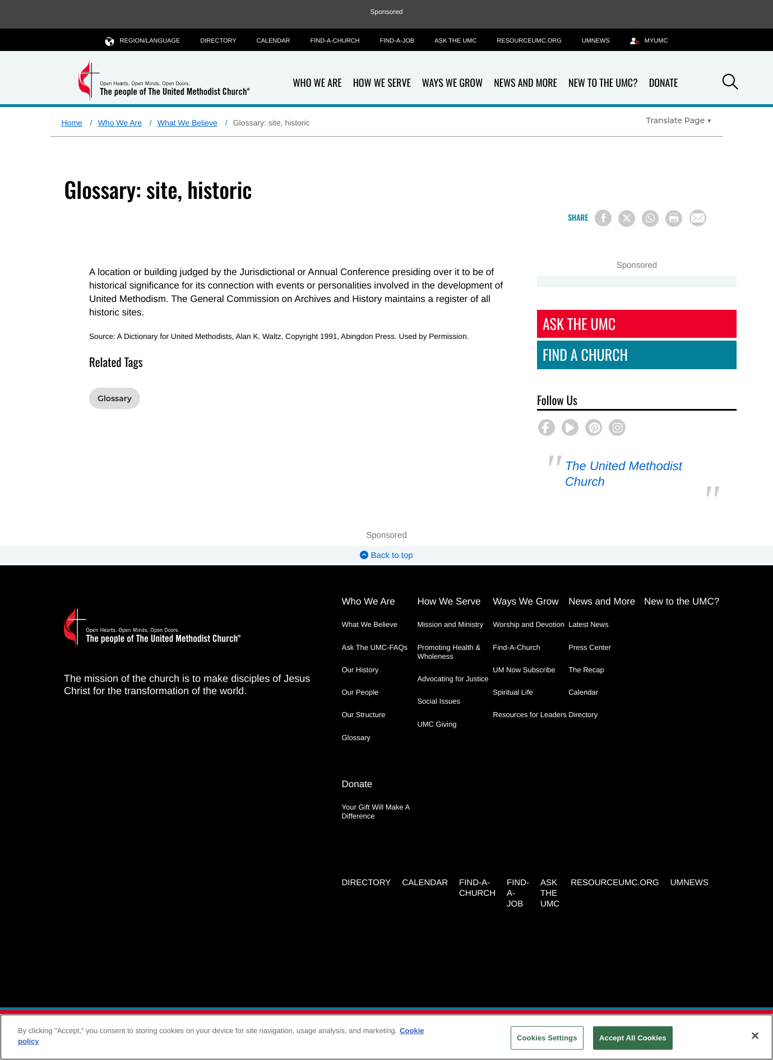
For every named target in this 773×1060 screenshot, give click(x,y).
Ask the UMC (455, 41)
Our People (360, 692)
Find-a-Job (396, 41)
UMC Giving (436, 724)
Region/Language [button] (143, 40)
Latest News (588, 624)
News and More (525, 83)
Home (72, 122)
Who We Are (318, 83)
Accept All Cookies (632, 1038)
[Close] (755, 1035)
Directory (218, 41)
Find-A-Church (334, 41)
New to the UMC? (603, 83)
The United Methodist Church (623, 474)
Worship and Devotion (528, 624)
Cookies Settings (547, 1038)
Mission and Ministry (450, 624)
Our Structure (364, 714)
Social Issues (438, 701)
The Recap (586, 670)
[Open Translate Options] (679, 120)
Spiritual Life (513, 692)
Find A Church (585, 354)
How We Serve (382, 83)
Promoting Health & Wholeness (448, 652)
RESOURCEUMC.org (529, 41)
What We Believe (187, 122)
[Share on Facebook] (603, 218)
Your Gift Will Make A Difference (376, 811)
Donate (664, 83)
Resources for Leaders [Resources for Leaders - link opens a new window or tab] (530, 714)
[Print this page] (673, 218)
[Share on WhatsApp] (650, 218)
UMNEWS (596, 41)
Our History (360, 670)
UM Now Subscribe (524, 670)
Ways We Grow (452, 83)
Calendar (273, 41)
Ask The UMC (579, 323)
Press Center (589, 647)
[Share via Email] (697, 218)
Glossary (115, 398)
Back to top (386, 555)
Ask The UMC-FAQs (375, 647)
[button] (730, 83)
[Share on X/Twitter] (626, 218)
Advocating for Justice (452, 679)
